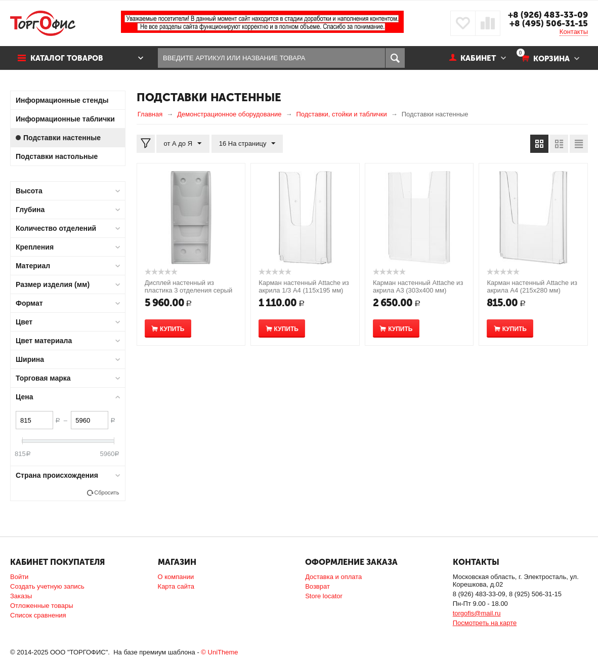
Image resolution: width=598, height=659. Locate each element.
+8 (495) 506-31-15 (548, 23)
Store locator (324, 596)
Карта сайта (176, 586)
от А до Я (183, 144)
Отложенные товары (41, 605)
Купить (172, 329)
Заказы (21, 596)
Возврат (317, 586)
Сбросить (106, 492)
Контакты (574, 31)
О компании (176, 577)
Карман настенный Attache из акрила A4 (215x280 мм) (532, 286)
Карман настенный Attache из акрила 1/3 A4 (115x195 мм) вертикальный (304, 290)
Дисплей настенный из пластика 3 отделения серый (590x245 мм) (189, 290)
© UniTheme (219, 652)
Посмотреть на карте (485, 623)
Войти (19, 577)
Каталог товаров (67, 58)
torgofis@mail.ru (477, 613)
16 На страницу (247, 144)
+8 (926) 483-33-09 (548, 15)
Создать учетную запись (47, 586)
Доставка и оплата (333, 577)
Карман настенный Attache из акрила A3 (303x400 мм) (418, 286)
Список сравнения (38, 615)
